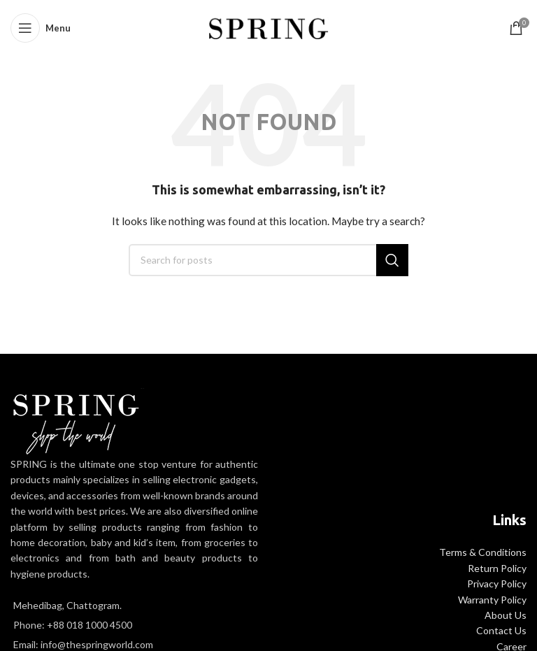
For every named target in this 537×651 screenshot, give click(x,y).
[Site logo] (269, 27)
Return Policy (497, 568)
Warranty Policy (492, 600)
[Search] (268, 260)
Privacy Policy (497, 583)
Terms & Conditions (483, 552)
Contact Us (501, 630)
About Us (506, 615)
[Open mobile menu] (40, 28)
